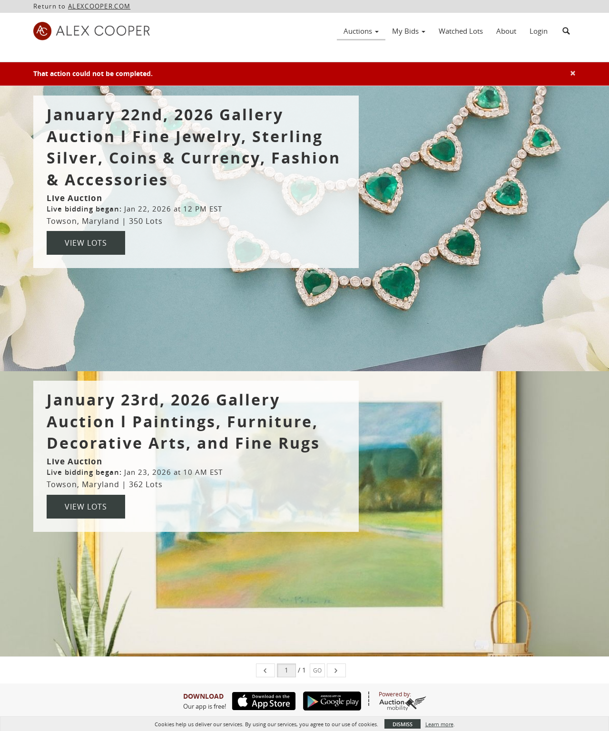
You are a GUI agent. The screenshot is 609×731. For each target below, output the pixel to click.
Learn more (439, 724)
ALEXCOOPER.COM (99, 6)
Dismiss (403, 724)
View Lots (86, 243)
